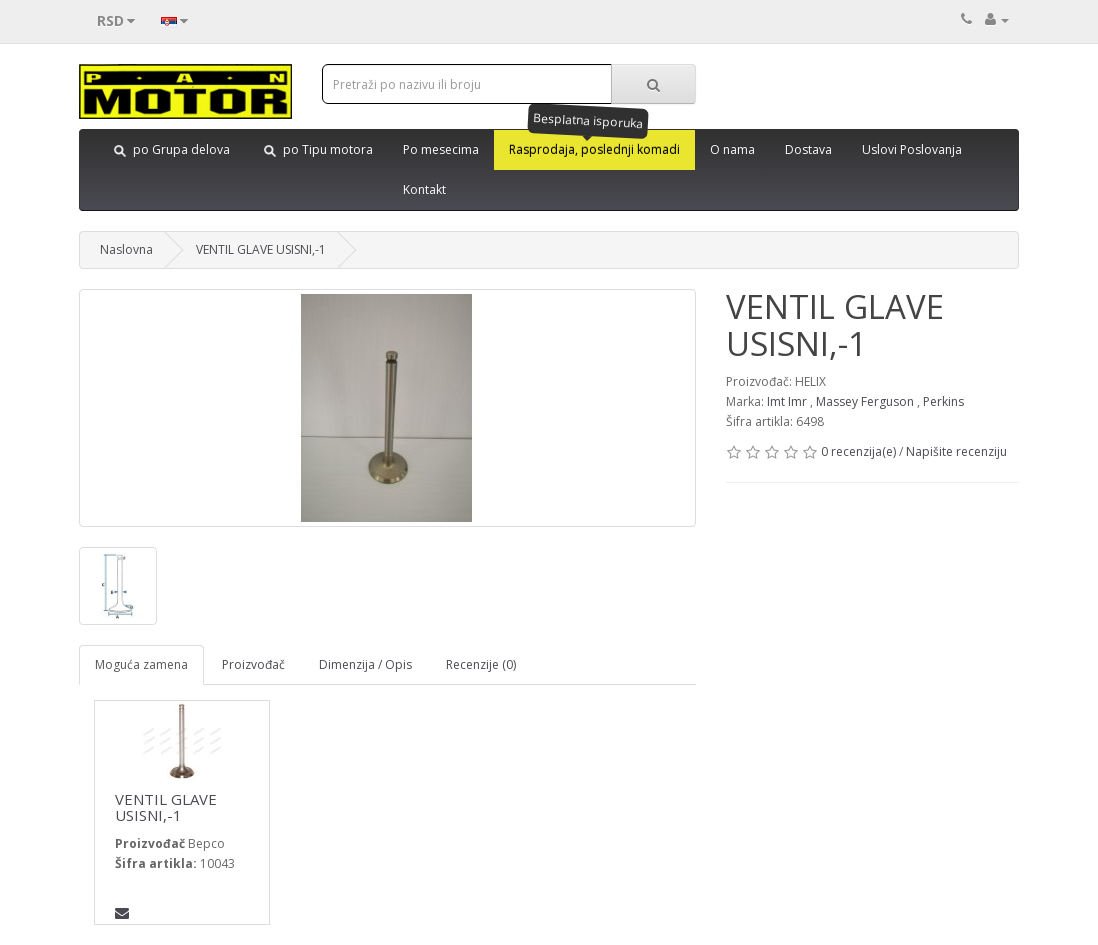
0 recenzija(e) (858, 451)
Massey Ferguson (865, 401)
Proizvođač (253, 664)
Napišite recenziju (956, 451)
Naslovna (126, 249)
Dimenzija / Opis (365, 664)
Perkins (943, 401)
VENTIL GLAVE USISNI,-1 (261, 249)
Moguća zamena (141, 664)
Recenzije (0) (481, 664)
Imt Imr (787, 401)
